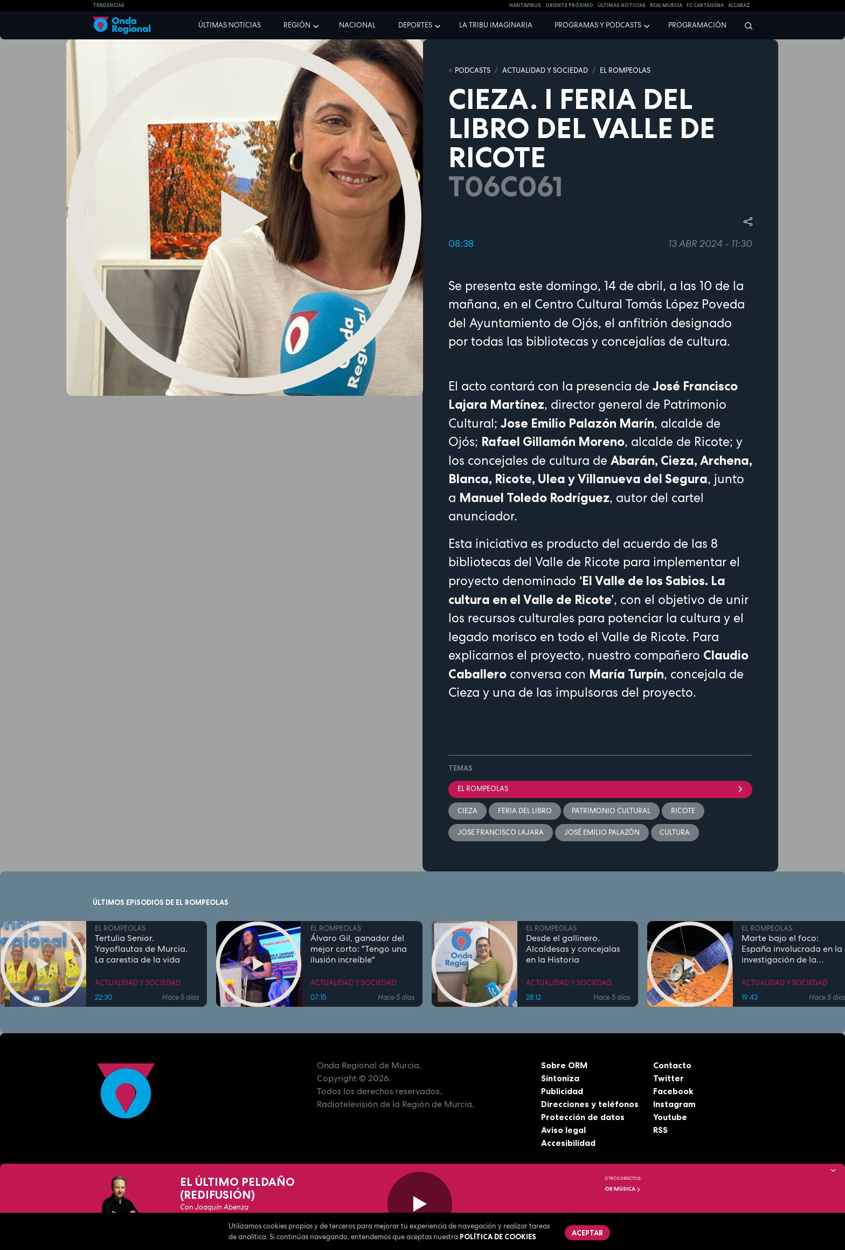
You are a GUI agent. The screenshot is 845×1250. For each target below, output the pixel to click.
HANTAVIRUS (525, 5)
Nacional (357, 25)
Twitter (668, 1078)
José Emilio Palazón (602, 832)
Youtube (670, 1116)
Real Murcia (666, 5)
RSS (660, 1129)
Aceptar (587, 1232)
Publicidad (562, 1091)
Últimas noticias (229, 25)
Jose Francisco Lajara (501, 832)
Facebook (673, 1091)
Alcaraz (739, 5)
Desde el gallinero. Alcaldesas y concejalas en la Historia (573, 949)
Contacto (672, 1065)
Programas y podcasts (598, 25)
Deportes (415, 25)
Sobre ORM (564, 1065)
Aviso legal (563, 1129)
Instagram (674, 1103)
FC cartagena (705, 5)
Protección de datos (583, 1116)
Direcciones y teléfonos (590, 1103)
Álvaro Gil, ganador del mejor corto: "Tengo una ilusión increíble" (358, 949)
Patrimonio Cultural (611, 810)
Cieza (467, 810)
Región (296, 25)
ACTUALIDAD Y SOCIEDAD (545, 70)
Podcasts (472, 70)
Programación (697, 25)
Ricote (683, 810)
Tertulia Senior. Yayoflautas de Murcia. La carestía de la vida (141, 949)
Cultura (675, 832)
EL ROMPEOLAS (625, 70)
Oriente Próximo (569, 5)
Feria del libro (525, 810)
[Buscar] (745, 25)
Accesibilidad (568, 1142)
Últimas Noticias (622, 5)
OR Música (623, 1188)
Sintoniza (560, 1078)
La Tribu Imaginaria (495, 25)
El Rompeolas (600, 788)
